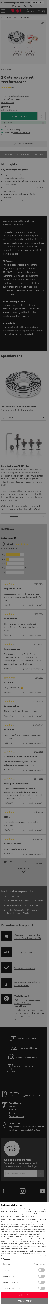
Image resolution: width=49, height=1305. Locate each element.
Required (6, 1264)
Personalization (9, 1282)
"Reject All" (26, 1226)
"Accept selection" (21, 1248)
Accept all (24, 1295)
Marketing (7, 1276)
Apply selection (24, 1301)
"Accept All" (11, 1239)
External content (10, 1288)
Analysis (6, 1270)
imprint (7, 1258)
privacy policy (37, 1256)
